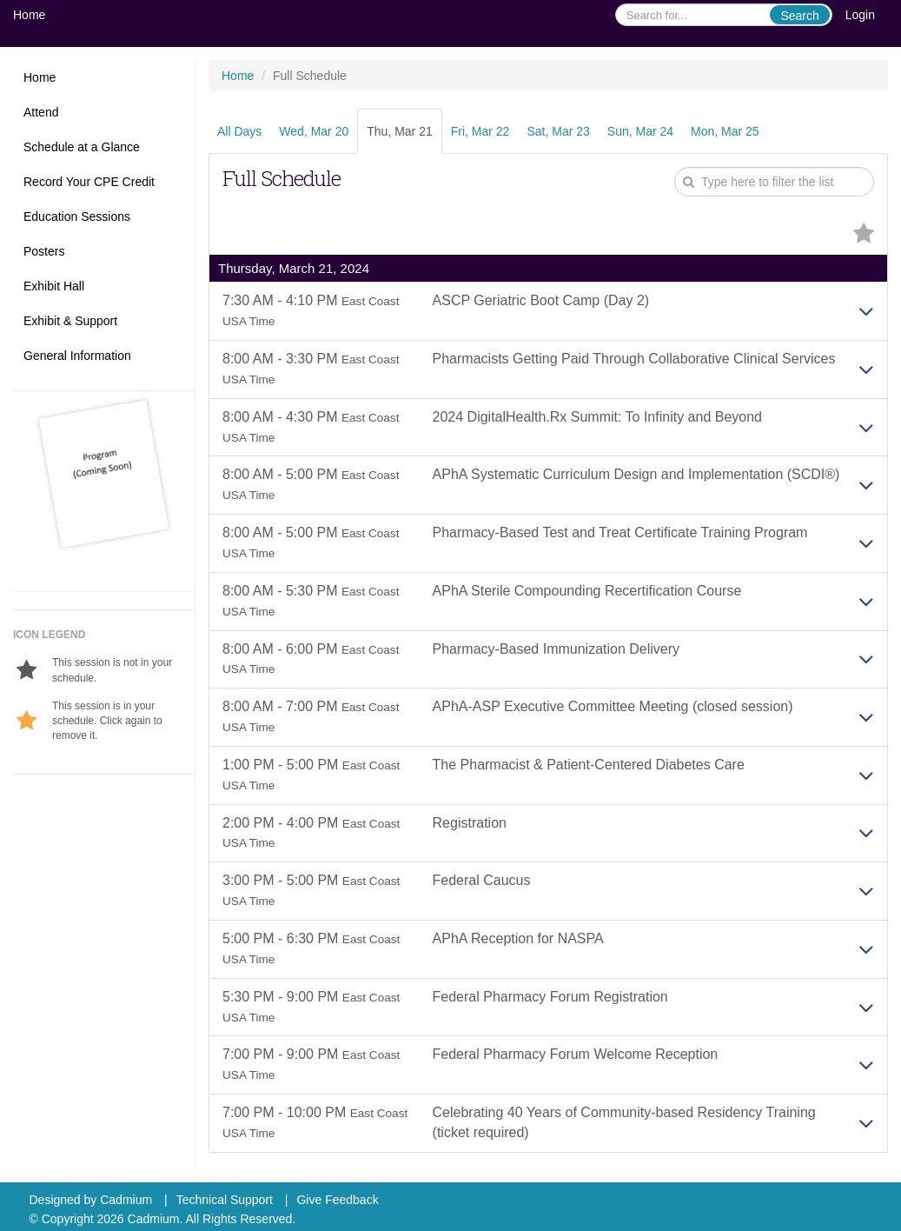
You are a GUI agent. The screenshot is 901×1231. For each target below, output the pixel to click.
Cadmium (126, 1200)
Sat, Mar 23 (558, 131)
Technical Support (224, 1200)
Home (29, 15)
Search (799, 16)
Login (860, 15)
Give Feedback (337, 1200)
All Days (239, 131)
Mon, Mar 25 (725, 131)
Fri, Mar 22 (480, 131)
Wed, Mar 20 (313, 131)
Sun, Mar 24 (640, 131)
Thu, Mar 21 (399, 131)
